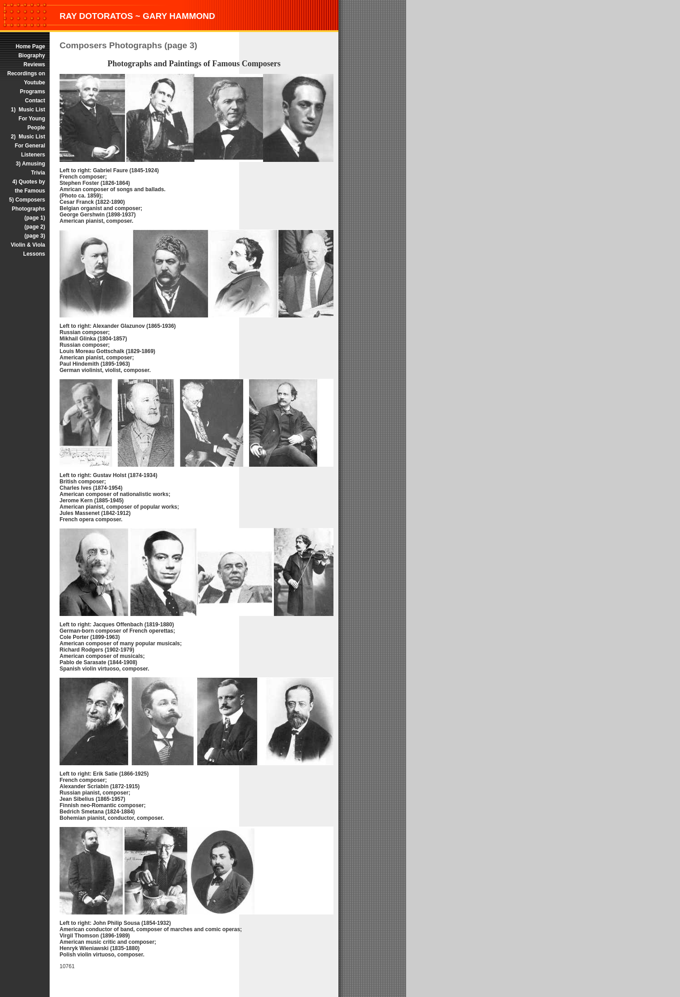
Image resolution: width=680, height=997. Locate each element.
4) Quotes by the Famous (28, 186)
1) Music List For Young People (28, 118)
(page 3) (34, 236)
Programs (32, 91)
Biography (32, 55)
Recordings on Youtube (26, 78)
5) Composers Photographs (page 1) (26, 209)
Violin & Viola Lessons (28, 249)
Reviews (34, 64)
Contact (35, 100)
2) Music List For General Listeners (28, 145)
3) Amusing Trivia (30, 168)
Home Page (29, 46)
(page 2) (34, 227)
